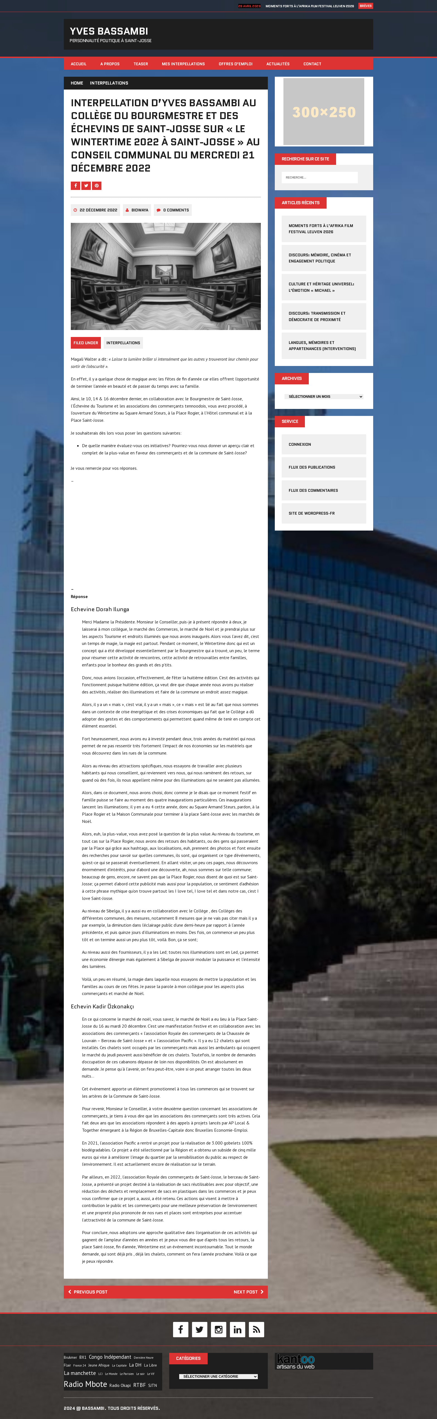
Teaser (140, 64)
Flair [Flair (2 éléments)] (67, 1365)
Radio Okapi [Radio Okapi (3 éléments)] (120, 1385)
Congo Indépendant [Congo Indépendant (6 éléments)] (110, 1356)
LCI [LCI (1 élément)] (100, 1374)
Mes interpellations (183, 64)
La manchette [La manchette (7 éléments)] (80, 1372)
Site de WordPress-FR (312, 513)
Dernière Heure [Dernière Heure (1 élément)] (143, 1358)
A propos (110, 64)
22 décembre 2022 (98, 210)
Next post (249, 1292)
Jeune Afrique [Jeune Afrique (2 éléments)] (99, 1365)
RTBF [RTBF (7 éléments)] (139, 1384)
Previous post (88, 1292)
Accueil (78, 64)
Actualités (278, 64)
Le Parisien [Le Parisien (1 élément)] (127, 1374)
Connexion (300, 444)
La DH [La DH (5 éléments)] (135, 1365)
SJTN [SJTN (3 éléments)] (152, 1385)
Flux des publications (312, 467)
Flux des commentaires (313, 490)
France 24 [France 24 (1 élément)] (79, 1365)
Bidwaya (140, 210)
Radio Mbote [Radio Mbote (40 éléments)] (85, 1384)
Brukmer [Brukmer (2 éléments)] (70, 1357)
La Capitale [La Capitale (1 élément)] (119, 1365)
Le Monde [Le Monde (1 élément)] (111, 1374)
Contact (312, 64)
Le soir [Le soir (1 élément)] (140, 1374)
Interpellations (123, 343)
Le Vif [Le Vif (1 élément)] (150, 1374)
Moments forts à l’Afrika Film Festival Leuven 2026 (310, 6)
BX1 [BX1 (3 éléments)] (82, 1357)
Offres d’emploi (236, 64)
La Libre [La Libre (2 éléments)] (150, 1365)
